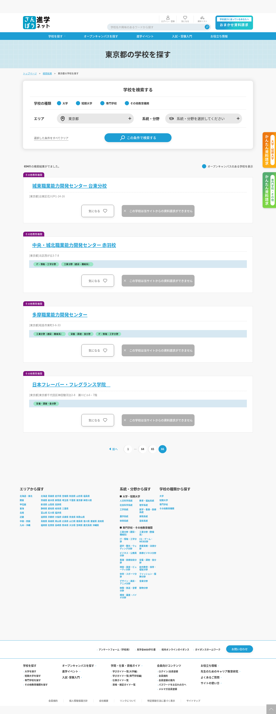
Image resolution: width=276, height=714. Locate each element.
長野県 (58, 492)
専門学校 (163, 492)
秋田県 (72, 484)
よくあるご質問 (210, 666)
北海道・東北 (26, 484)
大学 (161, 484)
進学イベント (70, 660)
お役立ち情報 (209, 654)
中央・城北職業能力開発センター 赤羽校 (74, 232)
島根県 (51, 509)
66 (163, 436)
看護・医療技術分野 (128, 549)
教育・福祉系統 (146, 488)
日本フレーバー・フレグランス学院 (71, 371)
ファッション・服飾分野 (147, 563)
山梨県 (51, 492)
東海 (22, 496)
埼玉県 (65, 488)
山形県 (79, 484)
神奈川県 (87, 488)
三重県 (65, 496)
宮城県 (65, 484)
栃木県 (51, 488)
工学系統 (124, 497)
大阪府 (58, 504)
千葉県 (72, 488)
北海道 (44, 484)
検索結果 (47, 60)
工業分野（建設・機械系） (128, 521)
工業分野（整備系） (146, 521)
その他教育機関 (166, 496)
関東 (22, 488)
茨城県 (44, 488)
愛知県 (51, 496)
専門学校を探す (33, 669)
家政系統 (143, 504)
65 (153, 436)
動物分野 (143, 575)
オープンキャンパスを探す (78, 654)
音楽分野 (143, 569)
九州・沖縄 (25, 513)
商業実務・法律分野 (147, 535)
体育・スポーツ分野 (128, 563)
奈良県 (72, 504)
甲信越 (23, 492)
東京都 (79, 488)
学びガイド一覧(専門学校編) (127, 664)
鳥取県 (44, 509)
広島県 (65, 509)
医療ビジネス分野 (147, 541)
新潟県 (44, 492)
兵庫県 (65, 504)
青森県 (51, 484)
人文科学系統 (126, 488)
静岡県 (44, 496)
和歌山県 (80, 504)
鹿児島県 (87, 513)
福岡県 (44, 513)
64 (143, 436)
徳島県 (79, 509)
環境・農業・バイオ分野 (128, 584)
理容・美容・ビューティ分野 (128, 556)
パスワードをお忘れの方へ (172, 673)
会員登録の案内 (167, 669)
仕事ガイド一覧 (121, 669)
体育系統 (124, 508)
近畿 (22, 504)
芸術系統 (143, 508)
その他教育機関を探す (36, 673)
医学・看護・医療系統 (147, 499)
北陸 (22, 500)
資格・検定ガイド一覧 (124, 673)
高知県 (101, 509)
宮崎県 (79, 513)
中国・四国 (25, 509)
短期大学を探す (33, 664)
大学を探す (30, 660)
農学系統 (124, 504)
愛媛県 (93, 509)
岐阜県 (58, 496)
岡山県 (58, 509)
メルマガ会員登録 (168, 678)
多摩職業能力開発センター (59, 301)
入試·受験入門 (71, 666)
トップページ (30, 60)
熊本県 (65, 513)
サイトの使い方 (210, 672)
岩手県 (58, 484)
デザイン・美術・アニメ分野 (128, 570)
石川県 (51, 500)
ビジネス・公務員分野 (128, 542)
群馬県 (58, 488)
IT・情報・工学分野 (128, 528)
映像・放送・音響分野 (128, 577)
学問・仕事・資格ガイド (125, 654)
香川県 (86, 509)
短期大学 (163, 488)
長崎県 (58, 513)
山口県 (72, 509)
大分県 (72, 513)
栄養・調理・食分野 (147, 549)
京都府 (51, 504)
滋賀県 (44, 504)
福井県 (58, 500)
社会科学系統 (126, 493)
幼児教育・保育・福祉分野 (147, 556)
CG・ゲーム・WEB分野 (146, 528)
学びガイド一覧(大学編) (125, 660)
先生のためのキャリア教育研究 (219, 660)
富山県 (44, 500)
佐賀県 (51, 513)
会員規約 (163, 664)
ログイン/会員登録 (168, 660)
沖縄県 (96, 513)
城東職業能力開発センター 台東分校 (69, 172)
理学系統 (143, 493)
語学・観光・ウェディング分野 (128, 535)
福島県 (86, 484)
